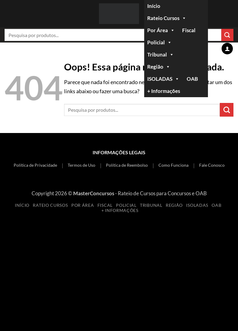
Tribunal (160, 55)
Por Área (161, 30)
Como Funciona (173, 165)
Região (158, 67)
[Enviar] (226, 110)
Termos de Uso (81, 165)
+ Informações (163, 91)
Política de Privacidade (35, 165)
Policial (159, 42)
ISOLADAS (163, 79)
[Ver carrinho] (213, 48)
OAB (192, 79)
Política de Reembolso (127, 165)
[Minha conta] (227, 48)
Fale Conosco (212, 165)
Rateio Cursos (166, 18)
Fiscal (188, 30)
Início (153, 6)
